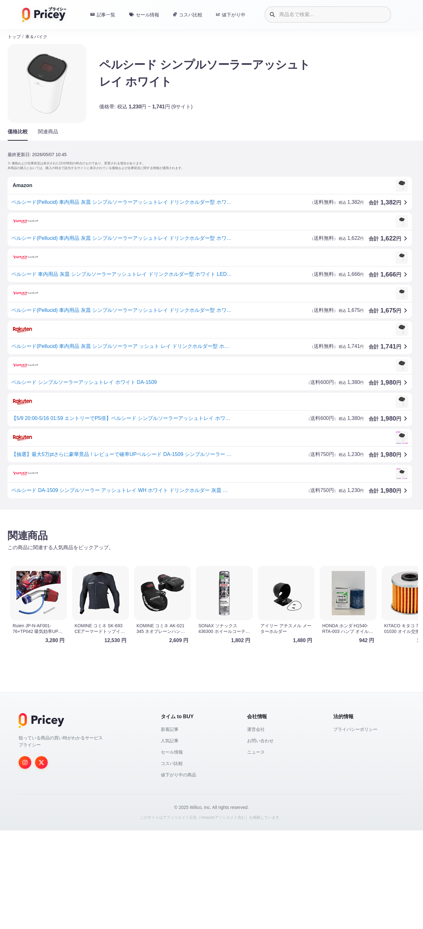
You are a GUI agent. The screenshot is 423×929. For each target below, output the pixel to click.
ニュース (256, 850)
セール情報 (172, 850)
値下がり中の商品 (178, 873)
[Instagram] (25, 861)
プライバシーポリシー (355, 827)
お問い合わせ (260, 839)
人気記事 (169, 839)
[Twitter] (41, 861)
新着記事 (169, 827)
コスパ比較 (172, 862)
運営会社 (256, 827)
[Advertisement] (197, 564)
